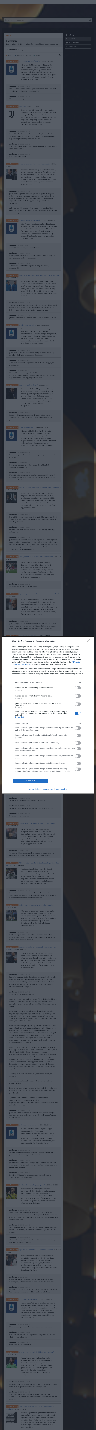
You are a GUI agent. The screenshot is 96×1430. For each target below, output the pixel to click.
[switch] (78, 687)
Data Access (48, 789)
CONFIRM (30, 781)
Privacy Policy (61, 789)
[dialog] (48, 715)
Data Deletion (34, 789)
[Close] (89, 641)
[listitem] (48, 682)
